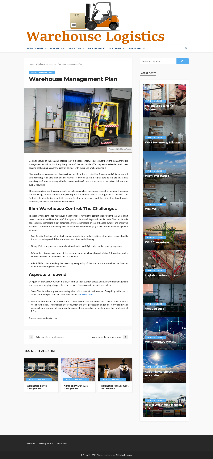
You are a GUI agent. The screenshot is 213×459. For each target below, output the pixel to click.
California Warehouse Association (159, 373)
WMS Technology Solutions (163, 142)
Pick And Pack (96, 48)
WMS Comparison (157, 242)
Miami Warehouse (157, 175)
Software (115, 48)
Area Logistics (154, 308)
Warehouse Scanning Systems (159, 107)
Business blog (137, 48)
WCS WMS (152, 209)
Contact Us (61, 443)
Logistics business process (162, 275)
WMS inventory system (160, 342)
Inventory (74, 48)
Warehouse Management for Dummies (114, 387)
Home (31, 64)
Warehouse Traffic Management (37, 387)
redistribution (85, 294)
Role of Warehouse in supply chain (163, 406)
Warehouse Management (42, 72)
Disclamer (31, 443)
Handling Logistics (155, 101)
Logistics (56, 48)
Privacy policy (46, 443)
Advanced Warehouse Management (76, 387)
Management (35, 48)
